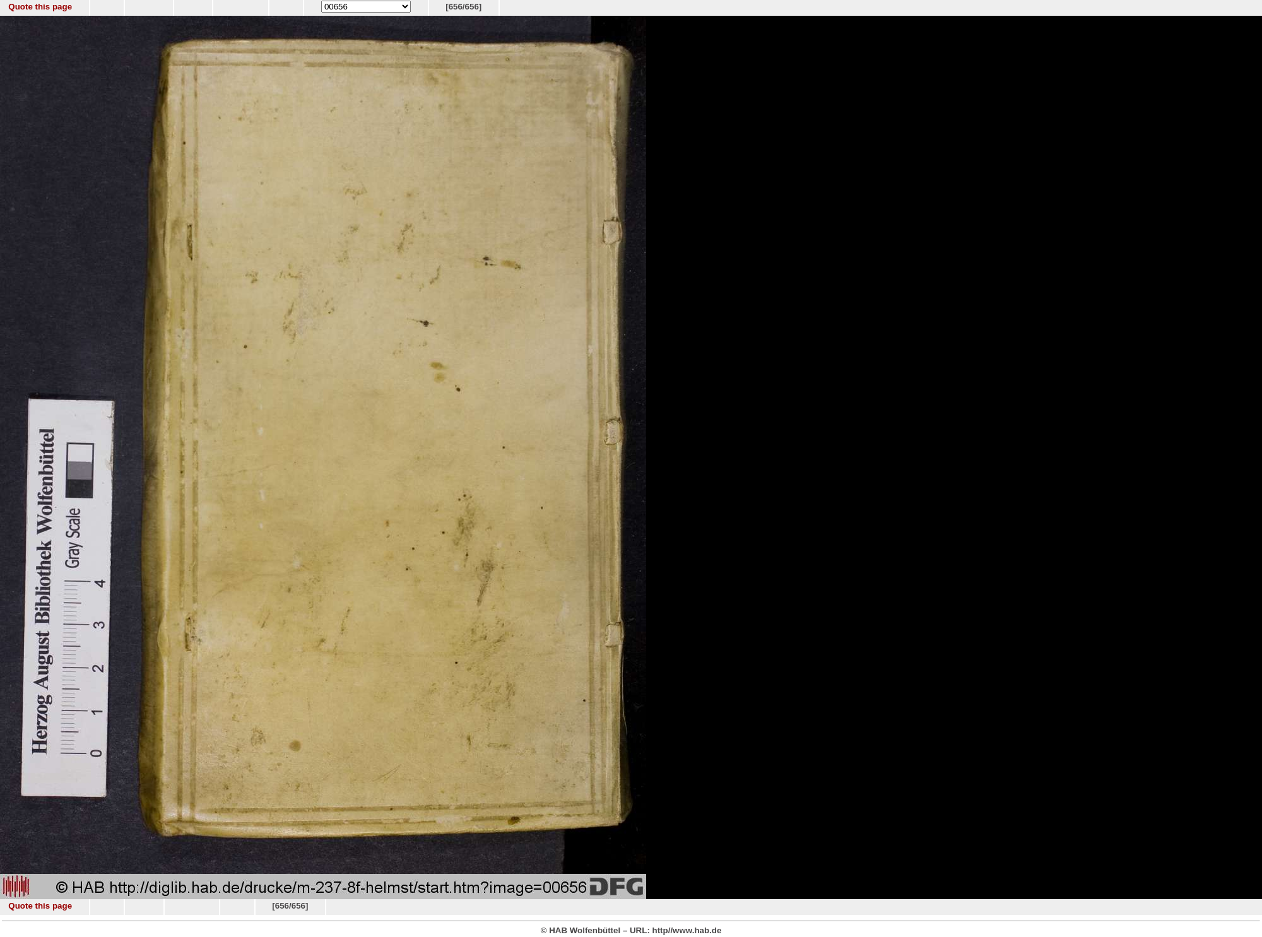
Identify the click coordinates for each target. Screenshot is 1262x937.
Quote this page (40, 6)
